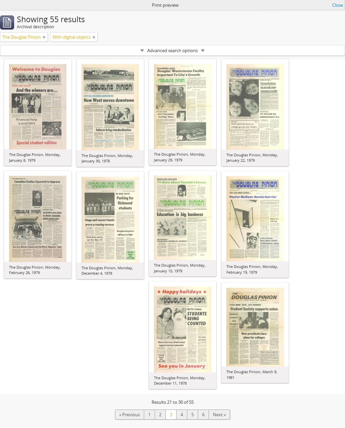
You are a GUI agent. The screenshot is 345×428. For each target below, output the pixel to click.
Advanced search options (172, 50)
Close (337, 5)
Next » (219, 415)
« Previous (129, 415)
